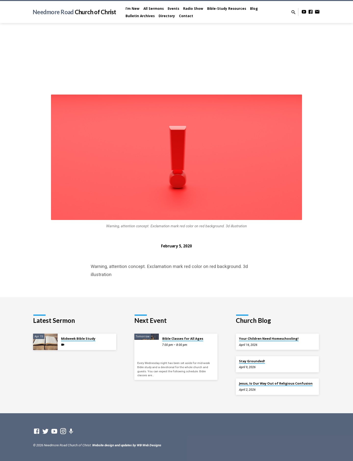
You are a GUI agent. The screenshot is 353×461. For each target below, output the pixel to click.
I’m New (132, 8)
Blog (254, 8)
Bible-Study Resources (226, 8)
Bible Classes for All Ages (182, 338)
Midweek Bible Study (78, 338)
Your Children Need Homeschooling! (269, 338)
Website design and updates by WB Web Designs (126, 445)
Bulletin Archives (140, 15)
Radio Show (193, 8)
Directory (167, 15)
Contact (186, 15)
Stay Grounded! (252, 361)
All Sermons (153, 8)
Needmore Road (74, 11)
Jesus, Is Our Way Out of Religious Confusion (276, 383)
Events (173, 8)
